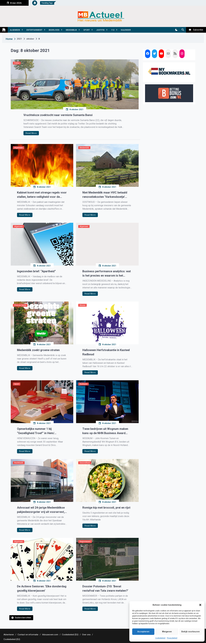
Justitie (100, 30)
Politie (16, 63)
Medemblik (71, 30)
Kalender (126, 30)
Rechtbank (18, 463)
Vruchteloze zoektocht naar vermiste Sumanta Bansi (58, 115)
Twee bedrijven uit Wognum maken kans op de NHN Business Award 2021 (105, 431)
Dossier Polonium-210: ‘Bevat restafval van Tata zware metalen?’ (105, 588)
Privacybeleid (172, 638)
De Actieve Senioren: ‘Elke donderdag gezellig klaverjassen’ (41, 588)
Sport (86, 30)
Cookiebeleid (160, 638)
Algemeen (15, 30)
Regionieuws (85, 541)
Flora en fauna (20, 305)
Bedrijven (54, 30)
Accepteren (143, 631)
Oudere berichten (23, 617)
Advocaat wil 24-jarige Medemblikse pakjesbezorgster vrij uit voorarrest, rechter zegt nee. (41, 510)
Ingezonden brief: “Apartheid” (36, 271)
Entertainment (34, 30)
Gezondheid (85, 463)
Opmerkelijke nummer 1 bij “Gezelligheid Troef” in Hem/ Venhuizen (35, 431)
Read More (31, 133)
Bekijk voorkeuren (190, 631)
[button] (200, 604)
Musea (82, 305)
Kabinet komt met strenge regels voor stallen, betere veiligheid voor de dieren (42, 195)
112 (112, 30)
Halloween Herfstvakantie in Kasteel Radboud (106, 352)
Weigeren (167, 631)
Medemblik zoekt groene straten (38, 350)
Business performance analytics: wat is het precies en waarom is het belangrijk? (106, 274)
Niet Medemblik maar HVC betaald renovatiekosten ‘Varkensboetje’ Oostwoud (104, 195)
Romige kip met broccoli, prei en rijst (106, 507)
